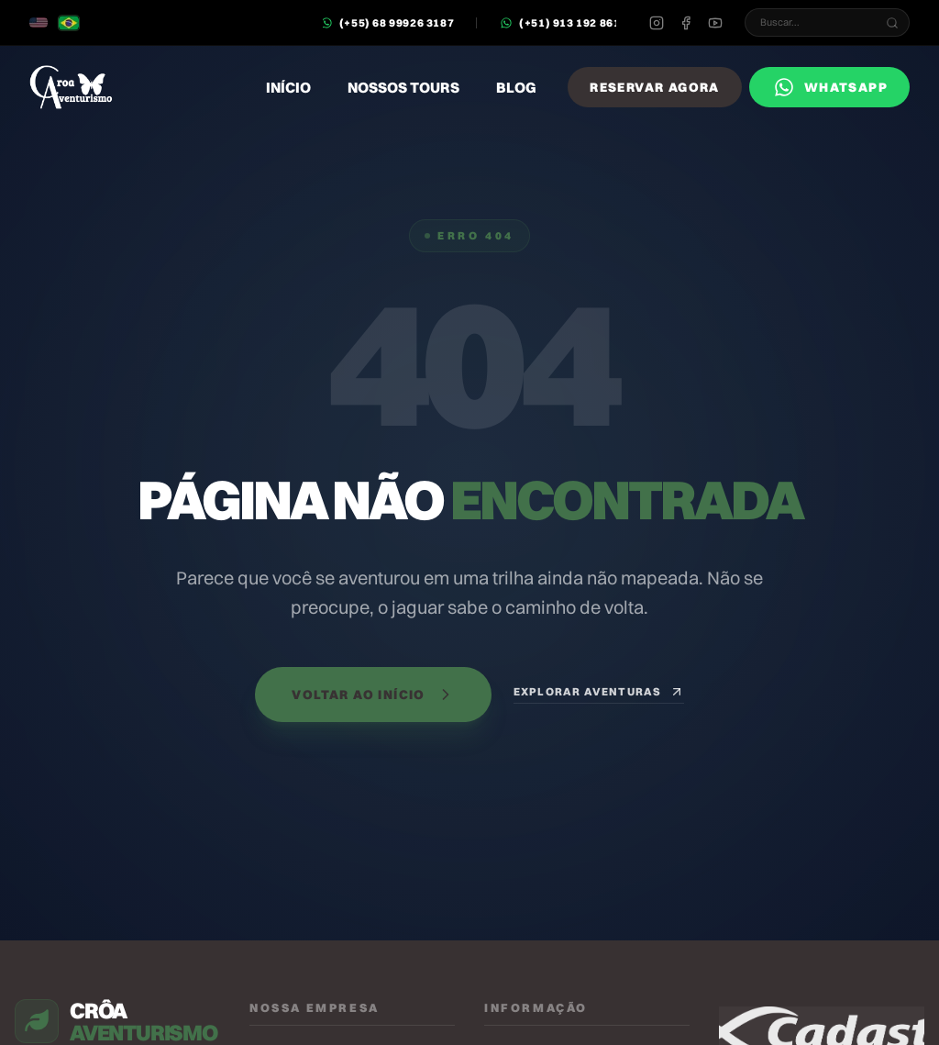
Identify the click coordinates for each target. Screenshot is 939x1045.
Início (288, 87)
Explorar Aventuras (599, 691)
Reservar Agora (655, 87)
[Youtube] (715, 23)
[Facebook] (686, 23)
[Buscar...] (892, 23)
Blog (516, 87)
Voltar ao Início (373, 694)
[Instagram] (656, 23)
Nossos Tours (403, 87)
